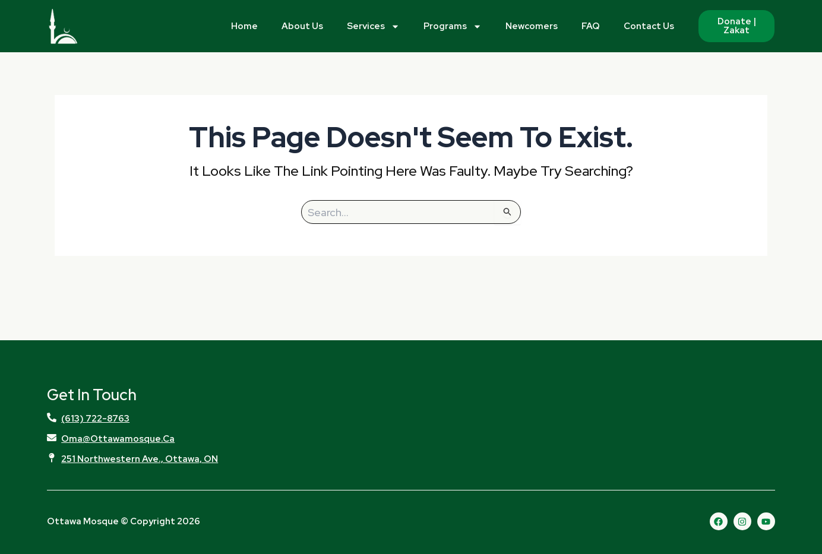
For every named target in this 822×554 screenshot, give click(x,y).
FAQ (590, 26)
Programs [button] (452, 26)
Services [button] (373, 26)
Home (244, 26)
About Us (302, 26)
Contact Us (649, 26)
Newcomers (531, 26)
